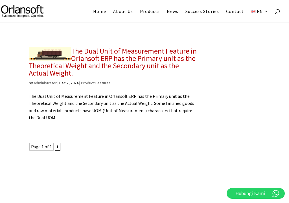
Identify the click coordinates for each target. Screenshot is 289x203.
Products (150, 11)
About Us (123, 11)
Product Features (96, 82)
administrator (45, 82)
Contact (235, 11)
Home (99, 11)
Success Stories (202, 11)
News (172, 11)
